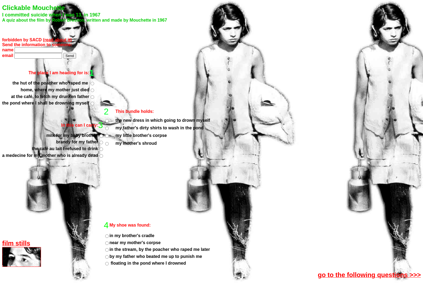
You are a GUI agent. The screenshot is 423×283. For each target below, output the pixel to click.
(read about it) (57, 40)
